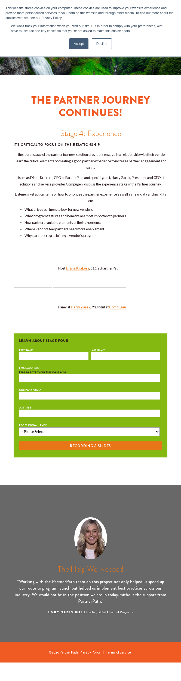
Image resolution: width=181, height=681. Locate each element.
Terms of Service (118, 670)
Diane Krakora (77, 272)
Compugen (117, 320)
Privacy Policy (90, 670)
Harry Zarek (80, 320)
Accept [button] (79, 44)
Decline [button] (101, 44)
